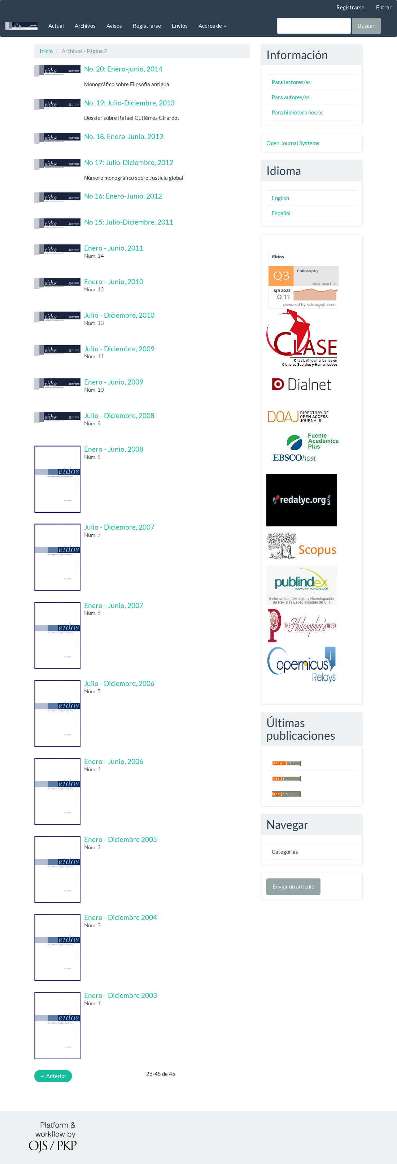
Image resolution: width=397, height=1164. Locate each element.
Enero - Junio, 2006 (113, 761)
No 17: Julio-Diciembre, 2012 (128, 162)
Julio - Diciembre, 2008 (119, 415)
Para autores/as (291, 97)
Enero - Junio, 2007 (113, 605)
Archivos (85, 25)
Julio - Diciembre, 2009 (119, 348)
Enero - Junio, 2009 (113, 382)
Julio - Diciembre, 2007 (119, 527)
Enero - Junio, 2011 (113, 248)
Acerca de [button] (212, 25)
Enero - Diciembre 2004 (120, 917)
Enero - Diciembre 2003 (120, 995)
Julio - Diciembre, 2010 (119, 315)
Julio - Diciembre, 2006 (119, 683)
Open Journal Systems (292, 143)
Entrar (384, 7)
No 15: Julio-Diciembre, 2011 (128, 222)
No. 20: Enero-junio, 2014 (123, 69)
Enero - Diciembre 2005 (120, 839)
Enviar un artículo (293, 886)
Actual (56, 25)
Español (281, 213)
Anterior (53, 1076)
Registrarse (350, 7)
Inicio (46, 51)
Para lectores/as (291, 82)
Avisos (114, 25)
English (280, 198)
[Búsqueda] (314, 26)
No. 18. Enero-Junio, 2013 (123, 136)
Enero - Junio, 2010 (113, 281)
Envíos (180, 25)
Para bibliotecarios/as (298, 112)
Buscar (366, 25)
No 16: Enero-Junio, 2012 (123, 196)
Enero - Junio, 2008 (113, 449)
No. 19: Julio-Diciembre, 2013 (129, 103)
